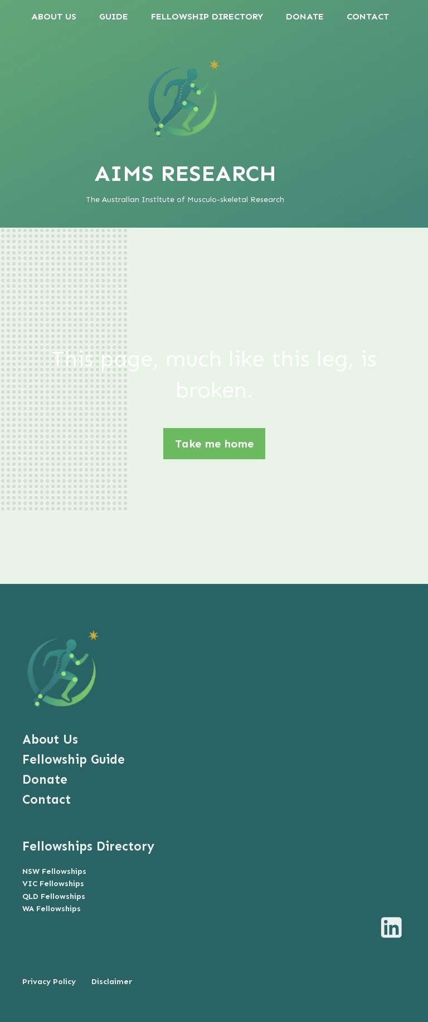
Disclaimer (111, 981)
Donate (44, 779)
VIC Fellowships (53, 883)
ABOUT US (53, 16)
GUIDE (113, 16)
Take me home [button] (214, 443)
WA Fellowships (51, 908)
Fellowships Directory (88, 846)
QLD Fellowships (53, 896)
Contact (46, 799)
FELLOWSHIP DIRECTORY (207, 16)
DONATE (305, 16)
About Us (50, 739)
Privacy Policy (49, 981)
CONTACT (368, 16)
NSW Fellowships (54, 871)
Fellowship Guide (73, 759)
